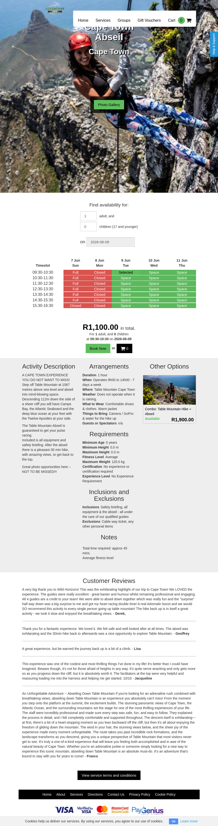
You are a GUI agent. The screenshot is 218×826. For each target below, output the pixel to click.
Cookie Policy (165, 794)
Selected (126, 272)
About (60, 794)
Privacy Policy (139, 794)
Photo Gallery (109, 105)
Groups (124, 20)
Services (103, 20)
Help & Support (214, 43)
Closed (99, 272)
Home (83, 20)
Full (75, 272)
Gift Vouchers (149, 20)
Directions (95, 794)
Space (154, 272)
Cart (179, 20)
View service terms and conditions (109, 775)
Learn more (189, 821)
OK (174, 821)
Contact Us (116, 794)
